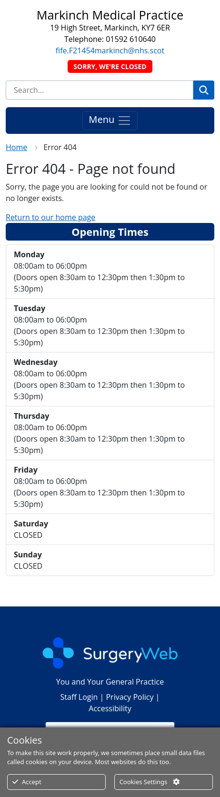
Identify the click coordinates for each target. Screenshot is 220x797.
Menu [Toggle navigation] (110, 120)
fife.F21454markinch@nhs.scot (110, 50)
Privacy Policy (129, 697)
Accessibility (110, 708)
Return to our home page (50, 217)
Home (16, 147)
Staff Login (79, 697)
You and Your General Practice (110, 681)
